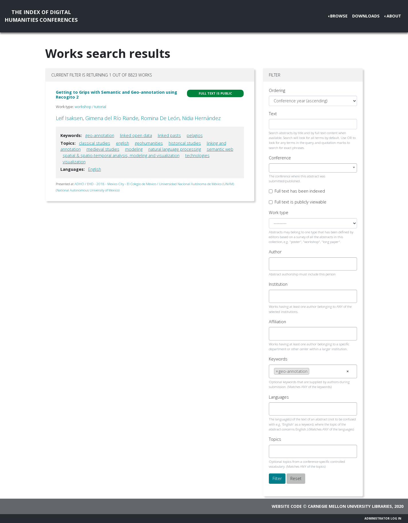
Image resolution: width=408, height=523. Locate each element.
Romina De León (160, 118)
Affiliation (277, 321)
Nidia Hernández (201, 118)
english (122, 143)
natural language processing (174, 149)
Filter (277, 478)
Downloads (366, 16)
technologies (197, 155)
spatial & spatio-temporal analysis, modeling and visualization (121, 155)
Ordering (277, 90)
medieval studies (102, 149)
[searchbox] (275, 264)
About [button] (394, 16)
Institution (278, 284)
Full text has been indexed (300, 191)
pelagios (195, 135)
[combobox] (313, 168)
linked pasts (169, 135)
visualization (74, 161)
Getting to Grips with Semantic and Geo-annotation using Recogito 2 (116, 94)
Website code (287, 506)
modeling (134, 149)
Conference (280, 157)
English (94, 169)
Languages (279, 397)
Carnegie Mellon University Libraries (350, 506)
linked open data (136, 135)
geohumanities (149, 143)
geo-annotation (99, 135)
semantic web (220, 149)
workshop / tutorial (90, 106)
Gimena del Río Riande (111, 118)
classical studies (94, 143)
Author (275, 251)
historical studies (185, 143)
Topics (275, 439)
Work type (278, 212)
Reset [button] (295, 478)
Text (273, 113)
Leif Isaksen (69, 118)
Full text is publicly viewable (300, 202)
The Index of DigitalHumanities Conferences (41, 16)
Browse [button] (339, 16)
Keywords (278, 359)
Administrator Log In (382, 518)
